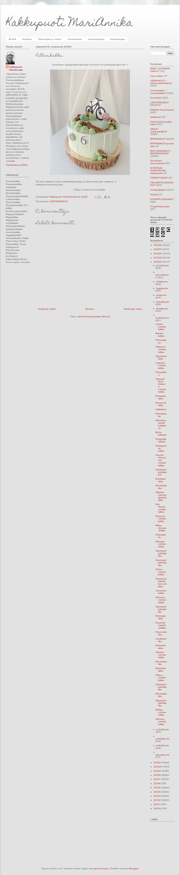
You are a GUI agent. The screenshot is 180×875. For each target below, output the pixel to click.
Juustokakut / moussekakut (158, 91)
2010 (158, 808)
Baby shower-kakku (161, 528)
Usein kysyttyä (96, 39)
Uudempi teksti (47, 309)
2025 (158, 249)
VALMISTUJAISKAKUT (161, 183)
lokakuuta (161, 281)
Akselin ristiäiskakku (161, 655)
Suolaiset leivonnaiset (157, 162)
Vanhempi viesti (133, 309)
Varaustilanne (75, 39)
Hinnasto (27, 39)
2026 (158, 245)
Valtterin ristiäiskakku (161, 349)
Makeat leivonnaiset (162, 109)
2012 (158, 800)
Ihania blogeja (117, 39)
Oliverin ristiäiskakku (161, 721)
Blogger (133, 868)
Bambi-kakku (160, 334)
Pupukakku (161, 373)
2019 (158, 771)
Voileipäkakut (158, 189)
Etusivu (89, 309)
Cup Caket (156, 76)
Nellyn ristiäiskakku (161, 712)
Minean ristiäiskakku (161, 544)
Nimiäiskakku (161, 486)
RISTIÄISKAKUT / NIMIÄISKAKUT (161, 152)
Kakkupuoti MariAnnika (69, 23)
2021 (158, 762)
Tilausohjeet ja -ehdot (49, 39)
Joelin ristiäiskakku (161, 326)
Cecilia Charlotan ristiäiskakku (161, 460)
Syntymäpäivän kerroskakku (161, 582)
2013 (158, 796)
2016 (158, 783)
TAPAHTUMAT (159, 177)
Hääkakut (161, 409)
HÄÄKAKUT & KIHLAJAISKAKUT (161, 82)
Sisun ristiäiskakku (161, 572)
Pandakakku (161, 415)
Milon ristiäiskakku (161, 677)
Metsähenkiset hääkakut (161, 424)
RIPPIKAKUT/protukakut (162, 144)
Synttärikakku (161, 357)
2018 (158, 775)
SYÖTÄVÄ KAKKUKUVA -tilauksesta (158, 170)
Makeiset (155, 117)
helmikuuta (162, 745)
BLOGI (12, 39)
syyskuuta (162, 288)
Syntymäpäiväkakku (161, 553)
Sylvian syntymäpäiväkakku (161, 496)
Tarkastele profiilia (16, 165)
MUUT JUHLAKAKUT (158, 130)
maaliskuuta (162, 738)
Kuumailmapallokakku (161, 625)
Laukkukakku (161, 640)
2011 (157, 804)
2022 (158, 261)
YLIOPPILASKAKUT (162, 199)
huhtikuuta (162, 729)
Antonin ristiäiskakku (161, 518)
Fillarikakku (161, 536)
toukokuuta (162, 317)
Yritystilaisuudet (159, 206)
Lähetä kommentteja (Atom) (93, 316)
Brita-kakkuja (161, 433)
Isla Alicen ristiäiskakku (161, 508)
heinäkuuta (162, 301)
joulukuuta (162, 265)
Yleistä (154, 194)
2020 (158, 766)
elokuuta (161, 295)
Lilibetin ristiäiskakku (161, 365)
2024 (158, 253)
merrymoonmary (98, 868)
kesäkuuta (162, 308)
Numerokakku (161, 404)
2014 (158, 791)
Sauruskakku (161, 633)
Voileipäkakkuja (161, 440)
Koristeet (155, 97)
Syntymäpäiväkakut (161, 472)
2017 (157, 779)
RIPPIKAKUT (157, 139)
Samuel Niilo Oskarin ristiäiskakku (161, 385)
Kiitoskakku (161, 341)
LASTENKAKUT (58, 201)
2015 (158, 787)
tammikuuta (162, 754)
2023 (158, 257)
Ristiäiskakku (160, 397)
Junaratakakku (161, 591)
